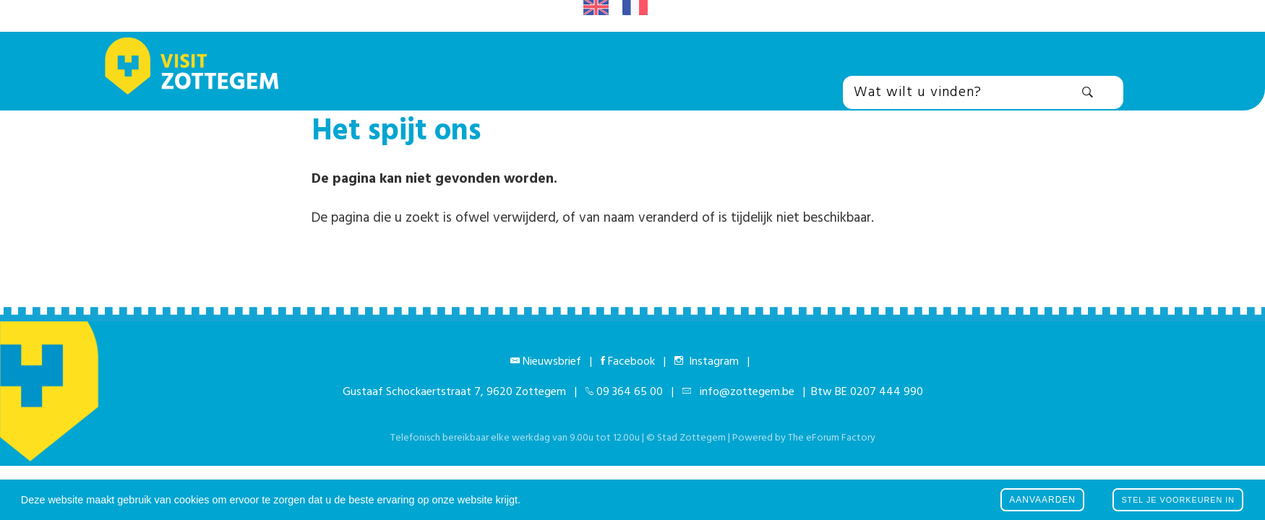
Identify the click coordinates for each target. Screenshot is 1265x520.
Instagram (711, 361)
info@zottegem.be (744, 392)
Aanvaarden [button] (1042, 500)
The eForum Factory (831, 438)
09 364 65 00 (629, 392)
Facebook (631, 361)
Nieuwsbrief (552, 361)
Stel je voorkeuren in (1178, 499)
